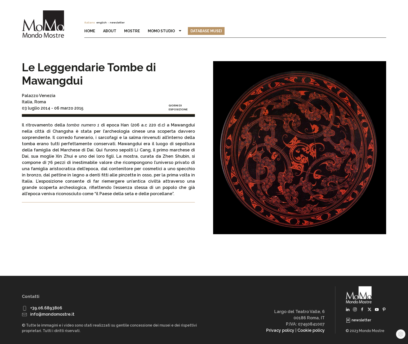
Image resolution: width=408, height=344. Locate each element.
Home (89, 31)
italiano (89, 22)
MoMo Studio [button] (165, 31)
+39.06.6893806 (46, 307)
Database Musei (206, 31)
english (101, 22)
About (109, 31)
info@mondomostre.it (52, 314)
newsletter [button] (117, 22)
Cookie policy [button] (311, 330)
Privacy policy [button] (280, 330)
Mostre (132, 31)
